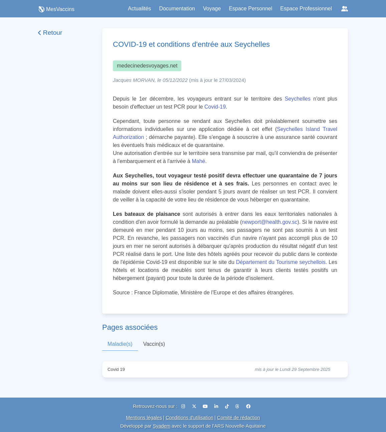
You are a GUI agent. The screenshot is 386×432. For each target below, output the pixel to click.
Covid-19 (215, 107)
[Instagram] (184, 406)
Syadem (162, 426)
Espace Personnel (250, 8)
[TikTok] (227, 406)
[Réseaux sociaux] (344, 8)
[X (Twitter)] (194, 406)
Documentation (177, 8)
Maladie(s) (120, 344)
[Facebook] (248, 406)
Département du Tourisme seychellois (281, 262)
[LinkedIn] (217, 406)
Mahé (198, 161)
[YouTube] (206, 406)
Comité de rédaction (238, 417)
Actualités (139, 8)
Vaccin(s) (154, 344)
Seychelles (298, 99)
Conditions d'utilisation (189, 417)
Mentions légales (144, 417)
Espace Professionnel (306, 8)
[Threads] (238, 406)
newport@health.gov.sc (269, 222)
